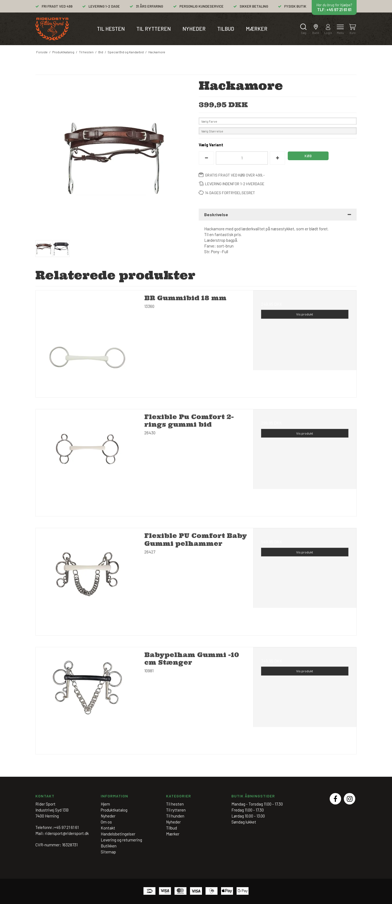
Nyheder (194, 29)
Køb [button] (308, 156)
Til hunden (175, 815)
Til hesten (111, 29)
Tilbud (225, 29)
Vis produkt (304, 314)
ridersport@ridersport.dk (67, 833)
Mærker (256, 29)
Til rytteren (153, 29)
